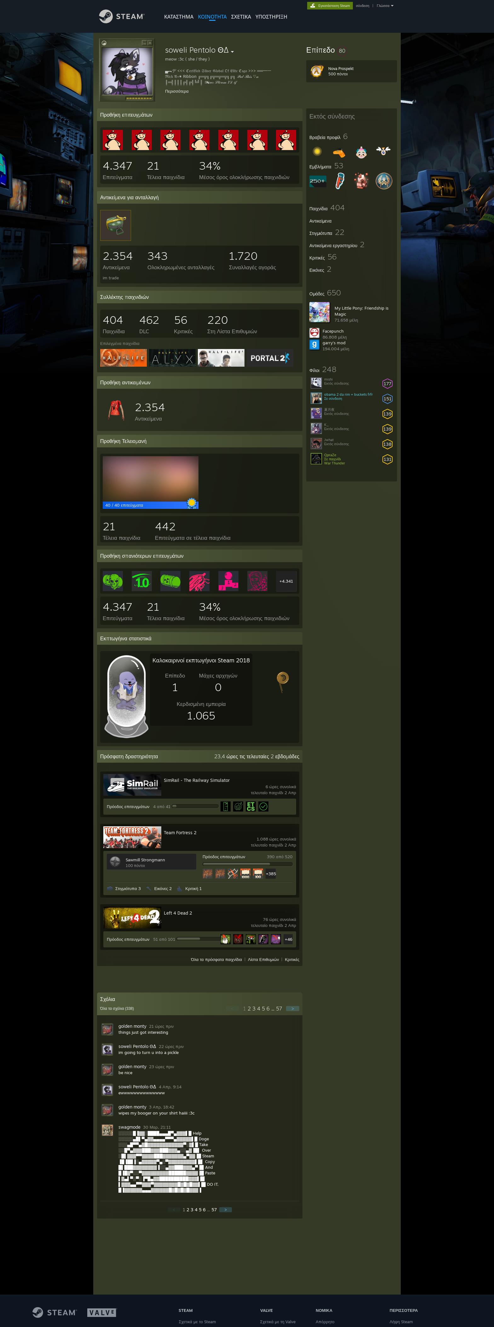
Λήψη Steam (401, 1321)
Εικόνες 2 (163, 888)
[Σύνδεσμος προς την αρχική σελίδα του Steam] (126, 21)
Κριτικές (292, 959)
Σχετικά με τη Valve (278, 1321)
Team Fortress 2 (180, 832)
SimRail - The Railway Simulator (197, 780)
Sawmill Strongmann (145, 859)
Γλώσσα (383, 5)
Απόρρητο (325, 1321)
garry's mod (334, 342)
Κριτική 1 (193, 888)
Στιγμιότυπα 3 (128, 888)
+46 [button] (288, 939)
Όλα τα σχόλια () (117, 1008)
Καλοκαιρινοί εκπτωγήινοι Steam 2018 (201, 660)
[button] (351, 50)
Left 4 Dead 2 (178, 913)
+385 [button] (271, 873)
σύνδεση (362, 5)
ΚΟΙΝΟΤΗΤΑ (212, 17)
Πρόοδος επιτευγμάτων (128, 806)
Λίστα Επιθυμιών (263, 959)
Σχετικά (241, 17)
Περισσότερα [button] (176, 91)
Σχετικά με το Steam (197, 1321)
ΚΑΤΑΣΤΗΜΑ (178, 17)
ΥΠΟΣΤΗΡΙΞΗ (271, 17)
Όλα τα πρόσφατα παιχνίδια (216, 959)
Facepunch (333, 331)
